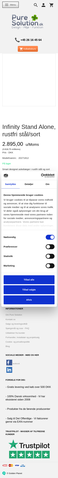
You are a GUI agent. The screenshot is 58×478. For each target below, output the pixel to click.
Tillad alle (29, 279)
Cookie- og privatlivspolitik (18, 342)
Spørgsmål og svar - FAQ (17, 328)
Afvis (29, 299)
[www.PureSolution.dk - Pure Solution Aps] (28, 21)
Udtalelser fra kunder (15, 333)
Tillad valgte (29, 289)
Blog (8, 346)
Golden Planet (15, 473)
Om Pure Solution (14, 315)
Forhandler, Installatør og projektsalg (22, 337)
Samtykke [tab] (10, 184)
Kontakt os (10, 319)
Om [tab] (47, 184)
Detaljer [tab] (29, 184)
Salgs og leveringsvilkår (17, 324)
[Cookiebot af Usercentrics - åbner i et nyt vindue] (41, 176)
